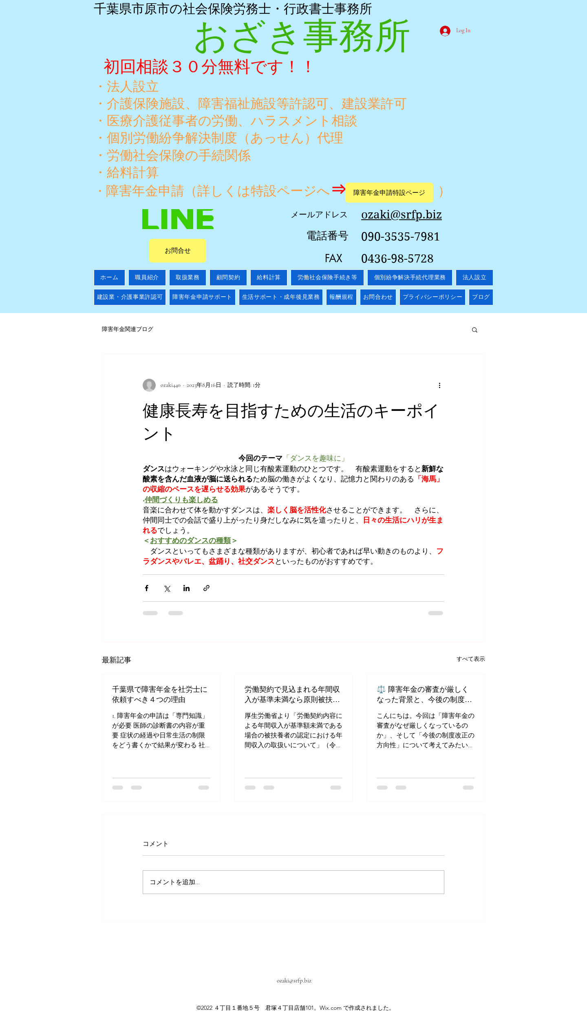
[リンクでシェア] (206, 588)
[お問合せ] (177, 251)
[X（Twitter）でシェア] (166, 588)
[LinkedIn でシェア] (186, 588)
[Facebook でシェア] (146, 588)
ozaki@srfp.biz (294, 980)
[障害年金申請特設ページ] (389, 193)
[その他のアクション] (439, 385)
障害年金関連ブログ (127, 329)
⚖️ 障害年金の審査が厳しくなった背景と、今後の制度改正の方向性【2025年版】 (424, 694)
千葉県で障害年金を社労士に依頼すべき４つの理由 (159, 694)
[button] (475, 329)
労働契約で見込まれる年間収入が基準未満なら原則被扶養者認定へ (292, 694)
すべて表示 (471, 659)
